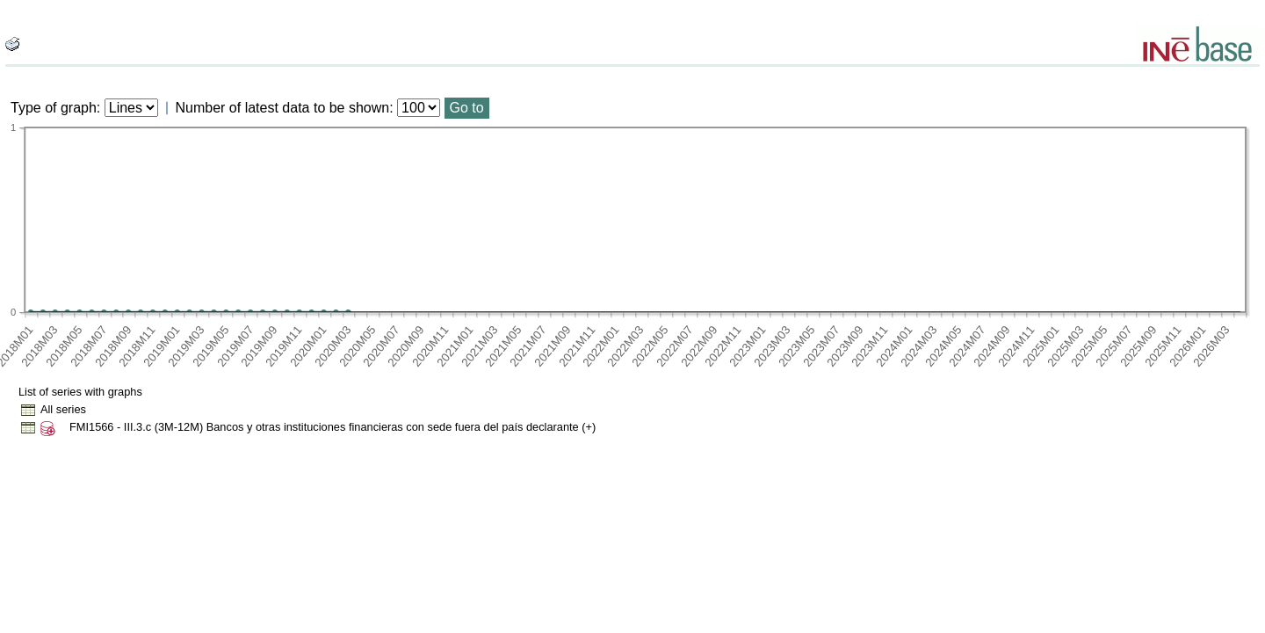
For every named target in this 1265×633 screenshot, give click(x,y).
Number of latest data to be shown (283, 107)
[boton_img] (12, 44)
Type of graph (54, 107)
